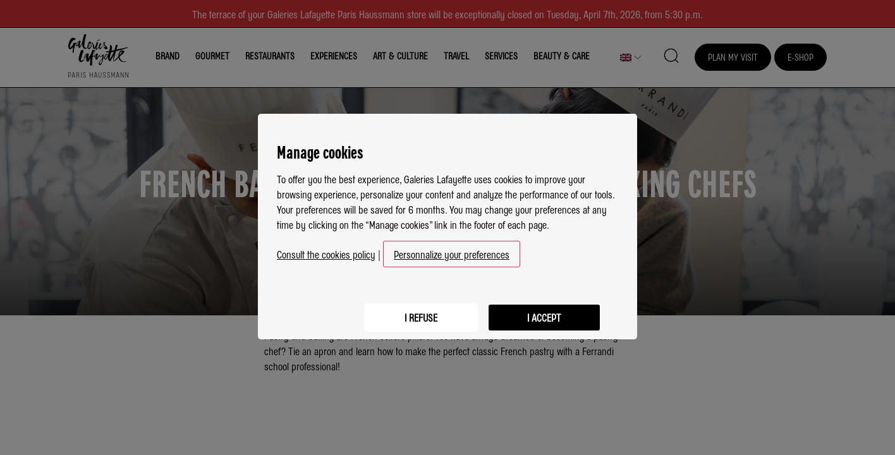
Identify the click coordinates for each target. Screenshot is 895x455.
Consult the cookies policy (326, 250)
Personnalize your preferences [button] (451, 250)
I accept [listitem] (542, 311)
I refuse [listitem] (416, 311)
